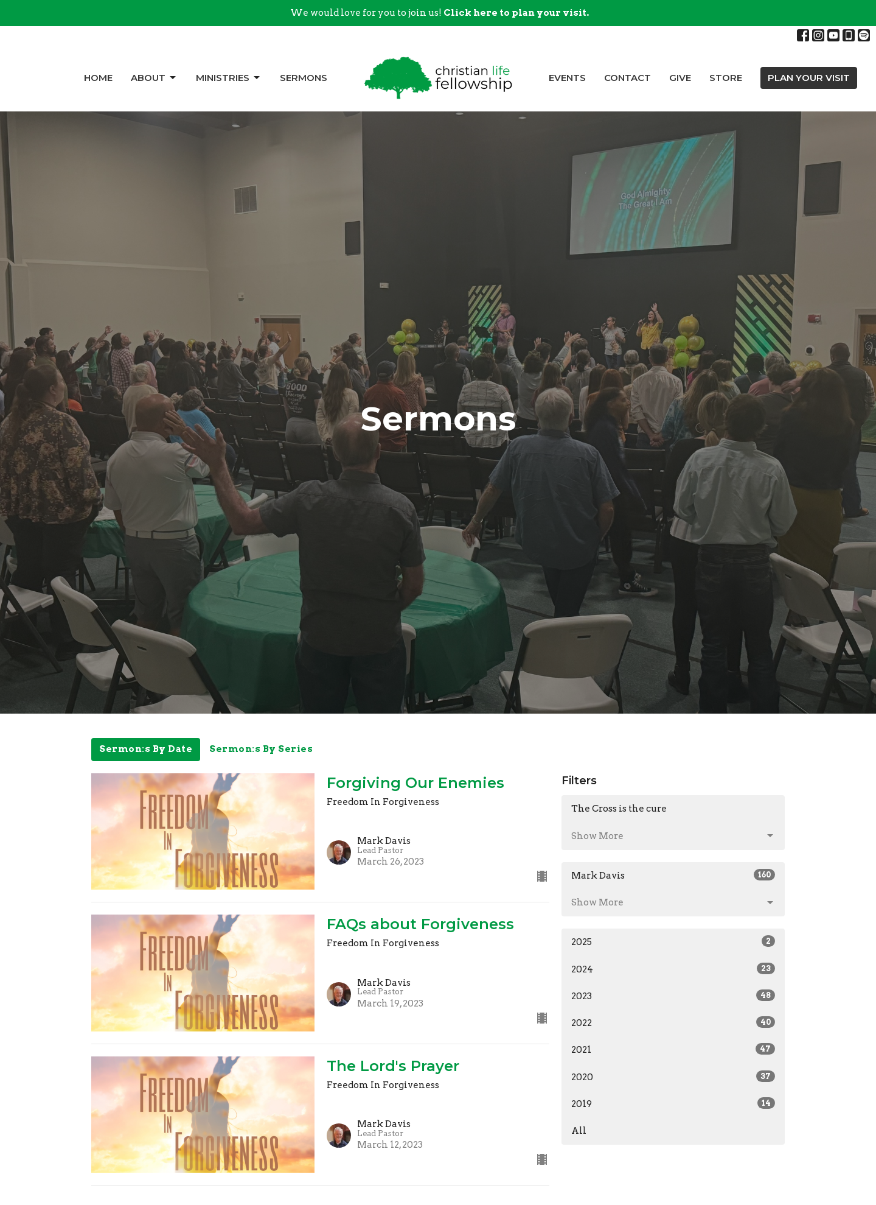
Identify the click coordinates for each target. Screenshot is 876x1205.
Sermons (303, 77)
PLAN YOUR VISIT (809, 77)
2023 (673, 995)
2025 (673, 941)
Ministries (229, 78)
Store (725, 77)
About (154, 78)
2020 (673, 1076)
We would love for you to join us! (439, 12)
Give (680, 77)
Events (567, 77)
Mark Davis (673, 875)
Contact (627, 77)
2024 (673, 969)
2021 (673, 1049)
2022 (673, 1022)
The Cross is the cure (619, 808)
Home (98, 77)
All (578, 1130)
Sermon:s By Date (145, 748)
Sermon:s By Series (261, 748)
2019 (673, 1103)
